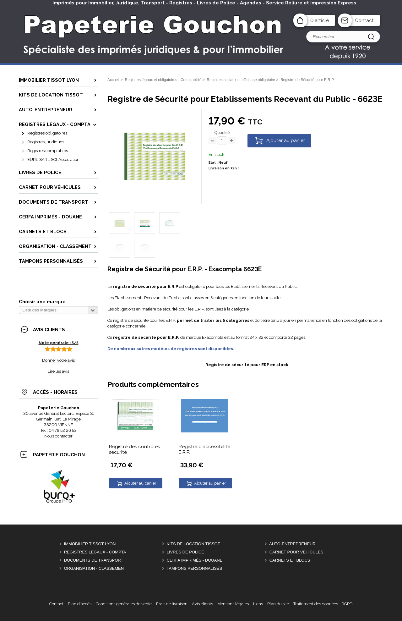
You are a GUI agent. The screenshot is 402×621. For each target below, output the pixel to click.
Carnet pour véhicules (296, 552)
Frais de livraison (171, 604)
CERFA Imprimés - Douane (195, 560)
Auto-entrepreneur (292, 543)
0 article (319, 20)
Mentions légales (233, 604)
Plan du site (278, 604)
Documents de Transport (93, 560)
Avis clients (202, 604)
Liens (258, 604)
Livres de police (185, 552)
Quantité (222, 132)
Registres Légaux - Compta (95, 552)
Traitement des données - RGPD (323, 604)
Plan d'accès (79, 604)
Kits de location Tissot (193, 543)
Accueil (113, 80)
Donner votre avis (58, 360)
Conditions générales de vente (124, 604)
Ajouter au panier (285, 140)
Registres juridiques (45, 142)
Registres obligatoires (47, 133)
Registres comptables (47, 150)
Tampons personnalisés (194, 568)
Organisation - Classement (95, 568)
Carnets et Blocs (289, 560)
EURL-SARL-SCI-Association (53, 159)
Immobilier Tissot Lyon (90, 543)
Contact (364, 20)
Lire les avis (58, 371)
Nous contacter (58, 436)
